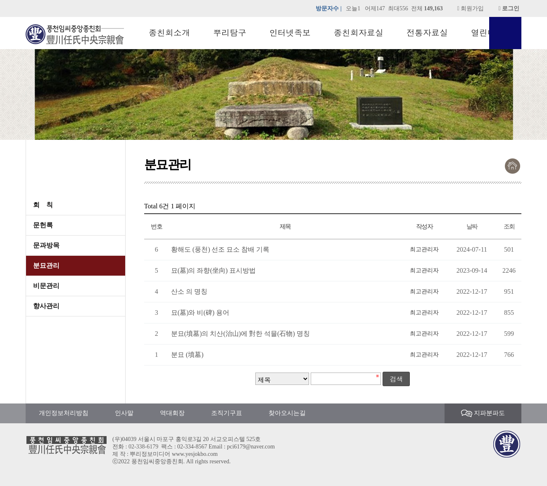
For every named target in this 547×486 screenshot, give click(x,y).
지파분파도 (483, 414)
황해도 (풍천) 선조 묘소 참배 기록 (220, 249)
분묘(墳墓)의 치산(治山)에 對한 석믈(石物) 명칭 (240, 333)
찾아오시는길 (287, 413)
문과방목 (46, 245)
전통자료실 (427, 32)
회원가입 (470, 8)
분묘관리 (46, 265)
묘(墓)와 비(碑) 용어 (200, 312)
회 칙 (43, 204)
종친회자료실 (358, 32)
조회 (509, 226)
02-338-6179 (143, 447)
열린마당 (487, 32)
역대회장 (172, 413)
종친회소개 (169, 32)
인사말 (124, 413)
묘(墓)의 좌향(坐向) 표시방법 (213, 270)
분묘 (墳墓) (187, 354)
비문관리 (46, 285)
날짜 (472, 226)
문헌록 (43, 225)
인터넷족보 (290, 32)
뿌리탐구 (229, 32)
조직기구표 (226, 413)
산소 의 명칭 (189, 291)
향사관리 (46, 305)
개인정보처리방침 (63, 413)
